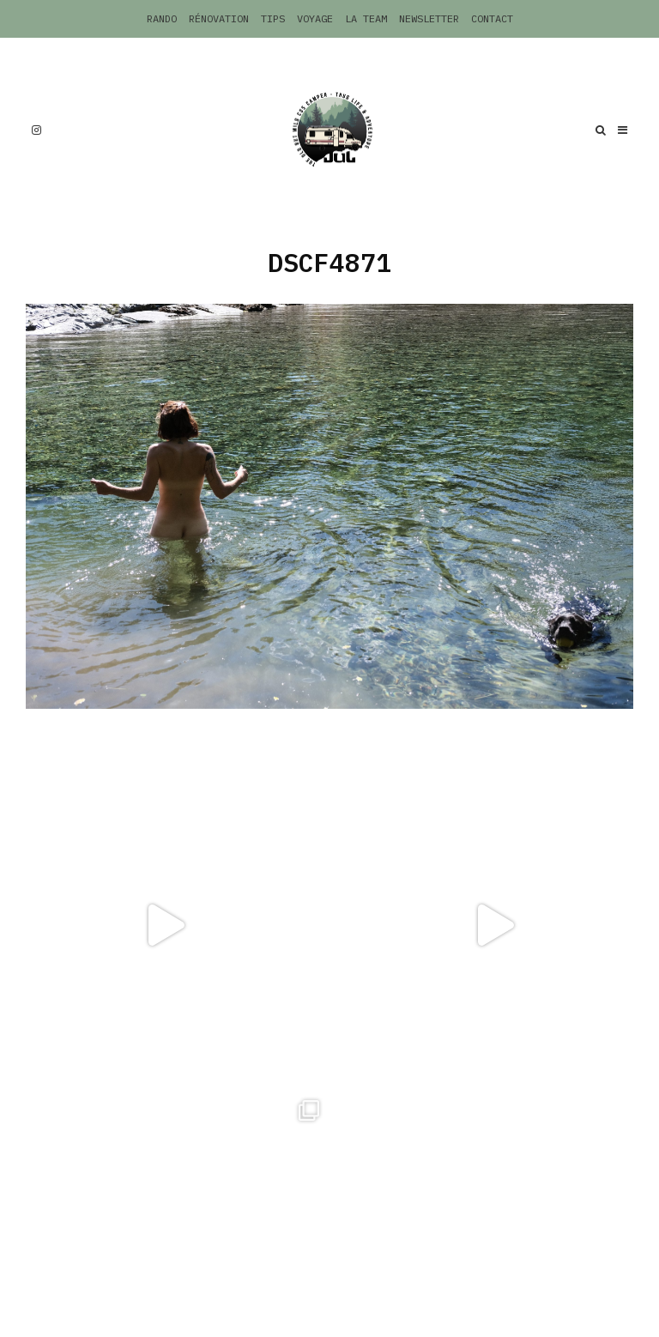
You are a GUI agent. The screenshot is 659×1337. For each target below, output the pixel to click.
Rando (162, 18)
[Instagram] (36, 130)
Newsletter (429, 18)
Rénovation (219, 18)
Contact (492, 18)
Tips (273, 18)
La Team (366, 18)
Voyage (315, 18)
